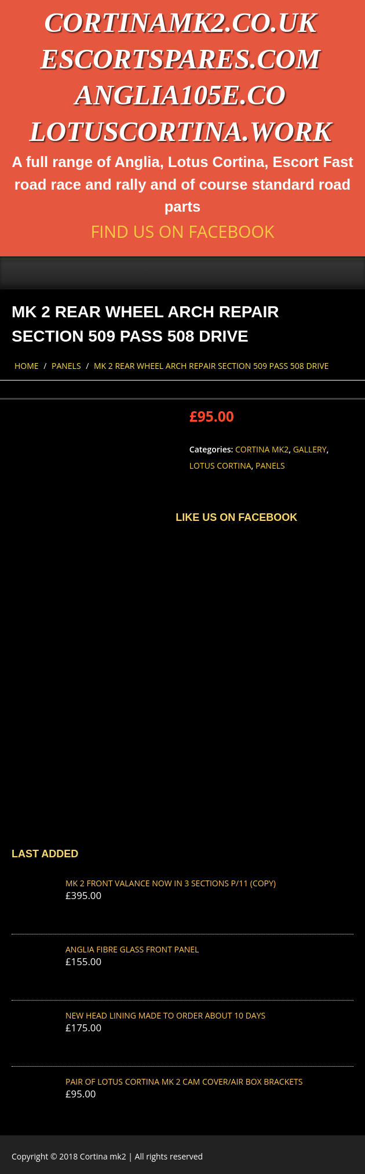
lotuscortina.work (180, 131)
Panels (66, 365)
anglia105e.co (180, 94)
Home (26, 365)
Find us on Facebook (182, 231)
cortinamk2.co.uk (180, 22)
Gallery (310, 449)
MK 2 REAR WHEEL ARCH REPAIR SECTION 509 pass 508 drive (211, 365)
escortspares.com (180, 59)
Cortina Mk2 (262, 449)
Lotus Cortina (220, 465)
